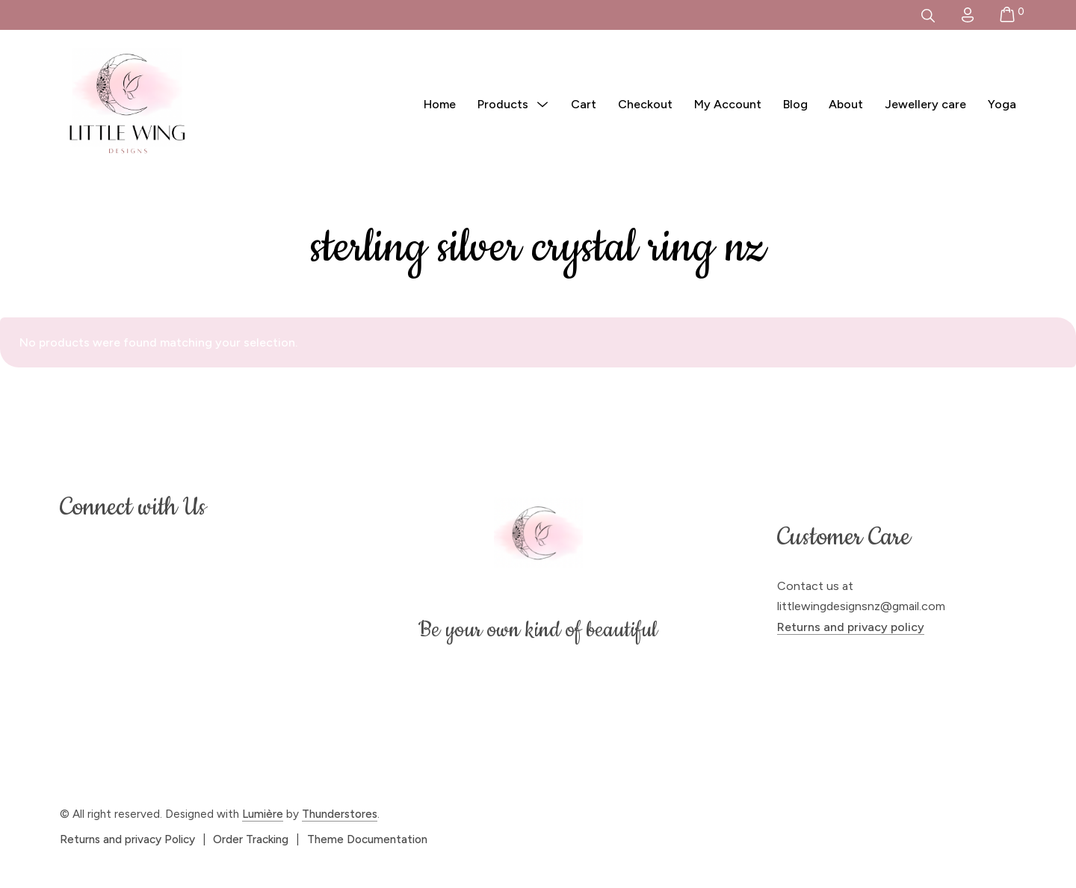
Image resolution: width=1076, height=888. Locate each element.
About (846, 104)
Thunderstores (339, 814)
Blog (795, 104)
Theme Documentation (367, 839)
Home (440, 104)
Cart (583, 104)
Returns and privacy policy (850, 627)
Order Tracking (250, 839)
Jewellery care (925, 104)
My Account (727, 104)
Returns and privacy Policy (127, 839)
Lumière (262, 814)
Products (502, 104)
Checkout (645, 104)
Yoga (1002, 104)
